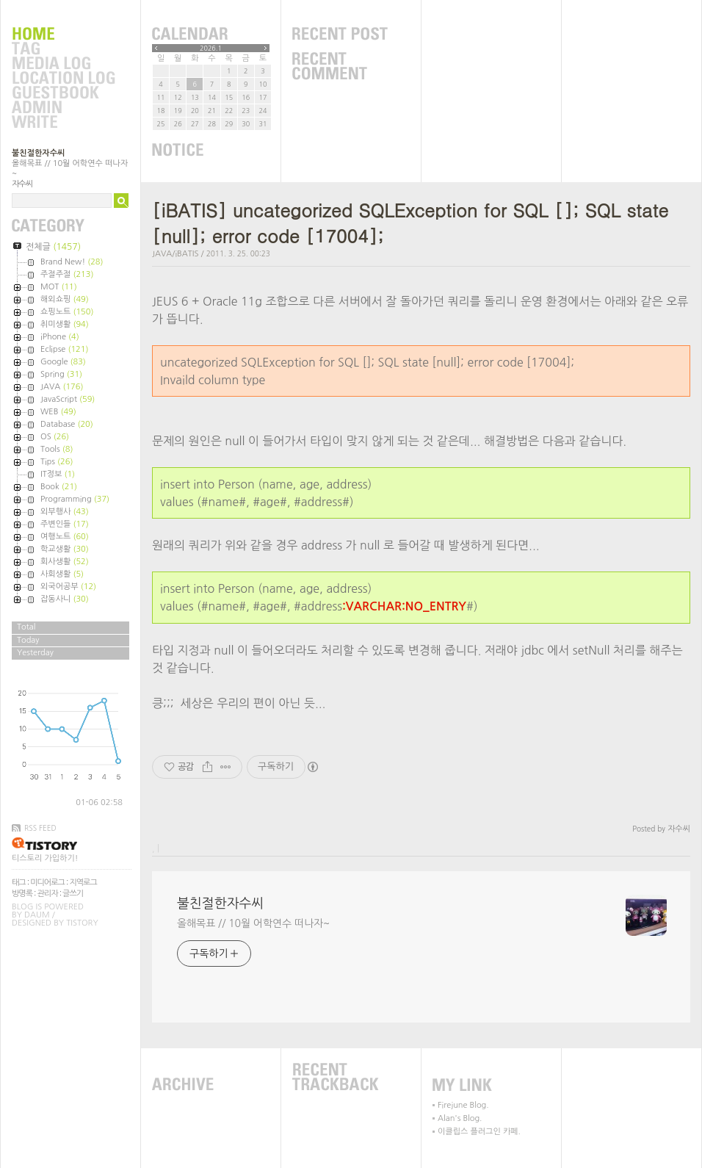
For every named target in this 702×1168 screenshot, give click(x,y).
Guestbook (63, 93)
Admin (63, 108)
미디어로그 (47, 883)
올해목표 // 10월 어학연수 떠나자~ (253, 923)
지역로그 (82, 883)
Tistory (82, 923)
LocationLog (63, 78)
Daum (37, 915)
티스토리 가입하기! (45, 858)
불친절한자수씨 (38, 153)
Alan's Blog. (460, 1118)
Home (63, 34)
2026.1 (211, 48)
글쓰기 (72, 894)
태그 (19, 883)
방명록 (22, 894)
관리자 (47, 894)
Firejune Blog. (463, 1105)
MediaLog (63, 64)
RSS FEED (40, 828)
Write (63, 122)
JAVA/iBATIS (175, 254)
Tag (63, 49)
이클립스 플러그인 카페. (479, 1132)
